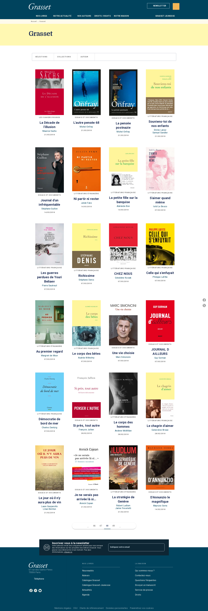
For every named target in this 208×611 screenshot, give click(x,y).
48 (107, 525)
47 (101, 525)
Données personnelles (117, 608)
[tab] (31, 16)
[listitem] (31, 590)
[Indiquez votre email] (133, 547)
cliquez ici (68, 552)
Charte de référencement (92, 608)
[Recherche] (176, 6)
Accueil (34, 21)
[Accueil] (40, 6)
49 (113, 525)
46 (94, 525)
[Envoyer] (161, 547)
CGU (75, 608)
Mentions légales (62, 608)
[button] (158, 5)
